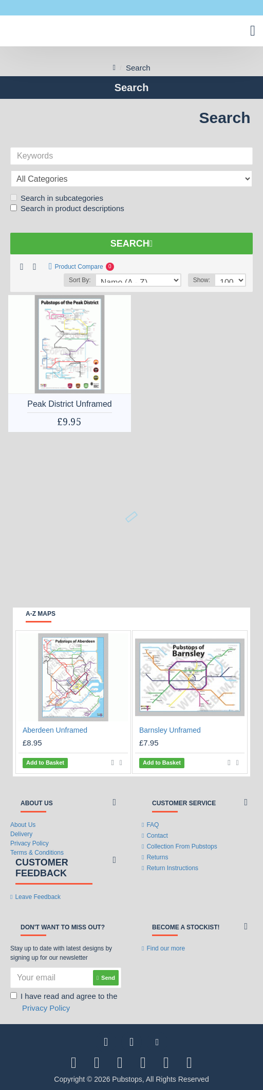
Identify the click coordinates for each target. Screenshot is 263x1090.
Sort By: (80, 280)
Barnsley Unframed (170, 730)
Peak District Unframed (69, 404)
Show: (201, 280)
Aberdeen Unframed (55, 730)
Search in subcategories (56, 198)
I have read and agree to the (63, 1003)
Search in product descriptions (67, 208)
